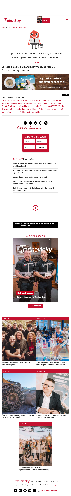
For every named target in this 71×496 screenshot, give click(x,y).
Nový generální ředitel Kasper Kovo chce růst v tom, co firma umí (51, 416)
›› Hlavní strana (35, 62)
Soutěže (6, 318)
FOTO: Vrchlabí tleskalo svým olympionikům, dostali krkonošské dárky (34, 469)
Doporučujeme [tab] (30, 159)
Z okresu (6, 371)
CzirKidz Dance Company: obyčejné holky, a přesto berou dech (29, 100)
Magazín (46, 20)
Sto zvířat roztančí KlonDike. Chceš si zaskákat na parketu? (16, 364)
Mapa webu (45, 490)
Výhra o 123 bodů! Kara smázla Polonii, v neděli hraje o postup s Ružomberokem (51, 364)
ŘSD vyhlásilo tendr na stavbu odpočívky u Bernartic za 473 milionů (18, 416)
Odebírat (41, 147)
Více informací (35, 306)
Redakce (54, 490)
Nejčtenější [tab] (18, 159)
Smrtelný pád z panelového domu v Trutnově (30, 177)
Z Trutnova (41, 371)
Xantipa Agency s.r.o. (53, 485)
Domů (4, 28)
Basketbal (41, 318)
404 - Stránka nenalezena (17, 28)
